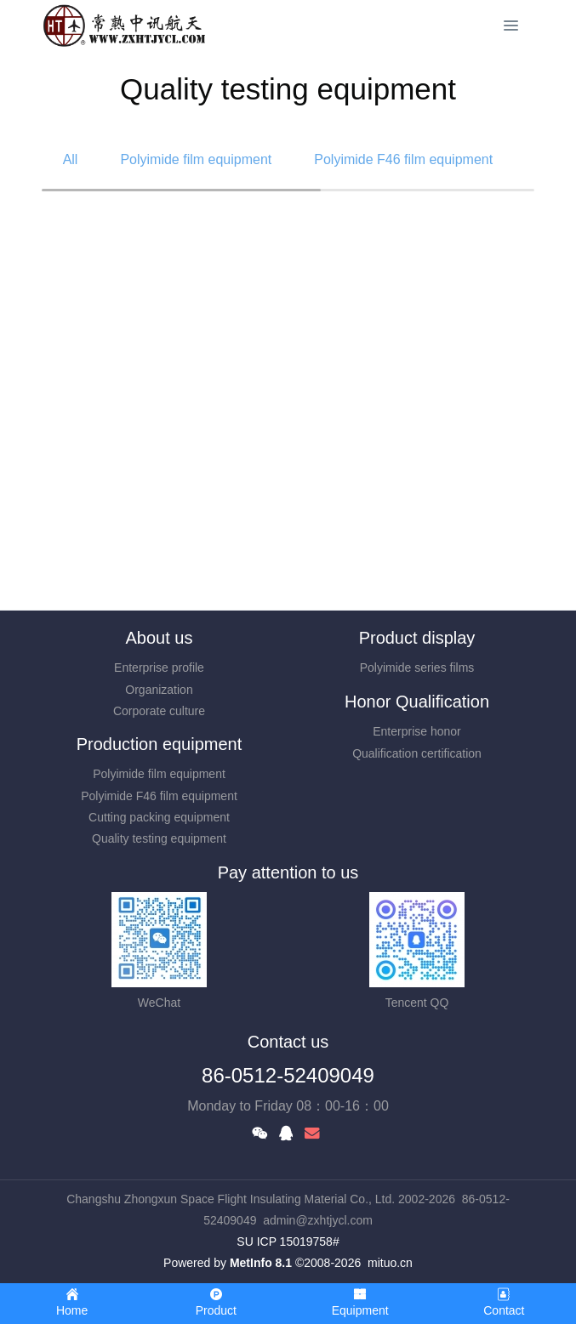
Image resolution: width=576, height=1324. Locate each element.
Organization (158, 689)
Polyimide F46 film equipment (403, 159)
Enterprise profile (159, 667)
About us (159, 637)
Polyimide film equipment (195, 159)
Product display (417, 637)
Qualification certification (417, 753)
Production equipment (159, 744)
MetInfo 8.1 (261, 1263)
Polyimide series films (417, 667)
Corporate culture (159, 711)
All (70, 159)
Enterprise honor (417, 731)
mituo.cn (390, 1263)
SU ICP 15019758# (288, 1241)
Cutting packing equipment (159, 817)
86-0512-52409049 (288, 1075)
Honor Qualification (417, 701)
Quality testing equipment (159, 838)
